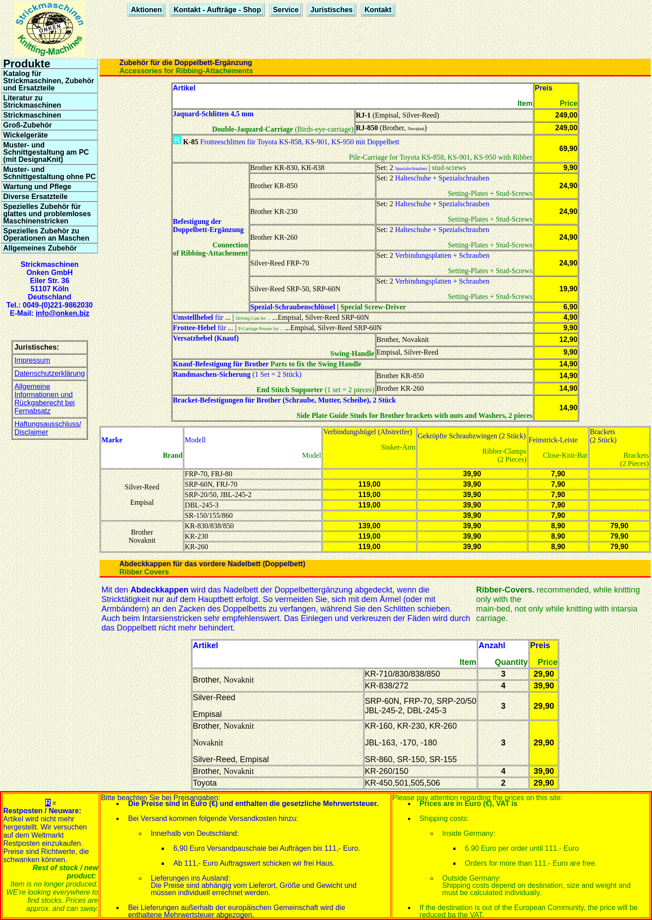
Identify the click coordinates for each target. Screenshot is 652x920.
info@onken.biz (63, 313)
